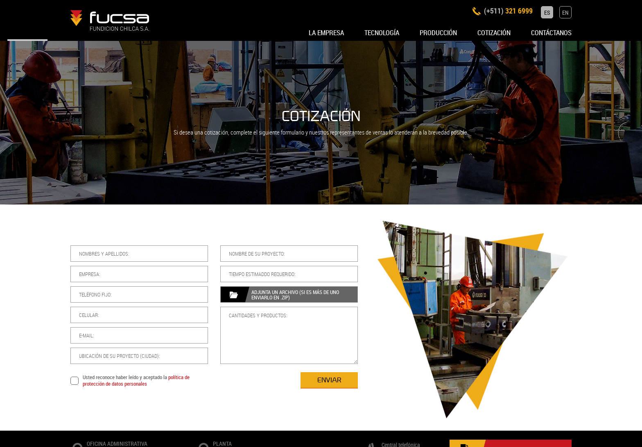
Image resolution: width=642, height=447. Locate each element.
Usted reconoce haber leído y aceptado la (98, 380)
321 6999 (512, 13)
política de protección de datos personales (98, 380)
